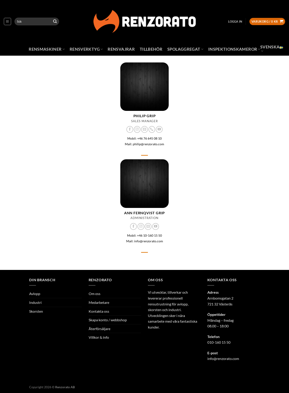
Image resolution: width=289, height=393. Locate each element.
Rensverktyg (86, 49)
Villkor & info (99, 337)
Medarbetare (99, 302)
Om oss (94, 293)
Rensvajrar (121, 49)
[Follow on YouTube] (159, 129)
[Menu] (7, 21)
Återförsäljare (99, 328)
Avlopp (34, 293)
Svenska (271, 49)
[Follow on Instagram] (137, 129)
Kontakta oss (99, 311)
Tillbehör (151, 49)
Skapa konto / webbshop (108, 320)
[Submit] (55, 21)
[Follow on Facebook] (129, 129)
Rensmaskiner (47, 49)
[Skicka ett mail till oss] (144, 129)
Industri (35, 302)
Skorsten (36, 311)
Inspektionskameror (234, 49)
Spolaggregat (185, 49)
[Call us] (152, 129)
